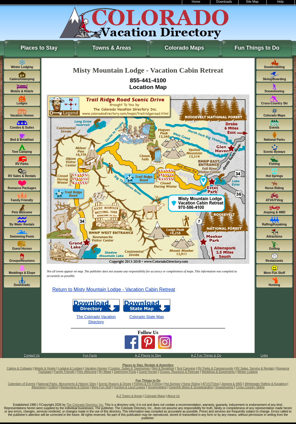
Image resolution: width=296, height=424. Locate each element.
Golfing (53, 387)
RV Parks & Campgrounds (215, 368)
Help (280, 1)
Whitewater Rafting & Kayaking (266, 384)
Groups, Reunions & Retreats (179, 371)
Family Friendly (64, 371)
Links (264, 355)
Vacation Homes (96, 368)
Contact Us (32, 355)
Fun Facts (90, 355)
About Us (173, 396)
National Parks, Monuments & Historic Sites (67, 384)
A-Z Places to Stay (148, 355)
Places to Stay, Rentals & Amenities (148, 365)
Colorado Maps (184, 48)
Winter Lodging (247, 371)
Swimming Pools (125, 371)
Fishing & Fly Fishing (148, 384)
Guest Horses (148, 371)
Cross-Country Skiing (250, 387)
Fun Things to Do (257, 48)
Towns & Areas (111, 48)
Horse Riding (191, 384)
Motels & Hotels (45, 368)
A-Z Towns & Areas (129, 396)
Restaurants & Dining (75, 387)
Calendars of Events (21, 384)
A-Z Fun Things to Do (206, 355)
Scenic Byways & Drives (115, 384)
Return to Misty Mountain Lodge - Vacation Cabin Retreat (113, 289)
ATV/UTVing (210, 384)
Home (196, 1)
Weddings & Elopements (218, 371)
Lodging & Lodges (70, 368)
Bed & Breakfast (163, 368)
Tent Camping (185, 368)
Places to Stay (39, 48)
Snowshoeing (224, 387)
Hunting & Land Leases (129, 387)
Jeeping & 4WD (231, 384)
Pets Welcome (87, 371)
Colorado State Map (147, 316)
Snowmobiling (157, 387)
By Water (105, 371)
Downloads (224, 1)
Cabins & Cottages (19, 368)
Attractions (38, 387)
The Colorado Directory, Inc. (85, 404)
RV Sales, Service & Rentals (254, 368)
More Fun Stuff (101, 387)
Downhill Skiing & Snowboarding (191, 387)
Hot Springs (172, 384)
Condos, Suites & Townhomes (130, 368)
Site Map (252, 1)
